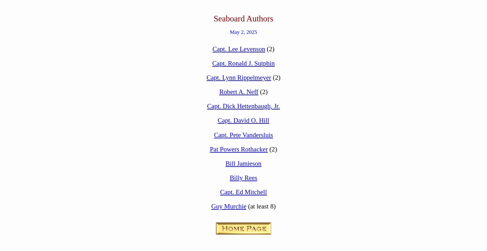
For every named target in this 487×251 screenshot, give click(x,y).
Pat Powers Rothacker (239, 149)
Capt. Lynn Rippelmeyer (239, 77)
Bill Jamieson (243, 163)
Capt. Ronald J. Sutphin (243, 63)
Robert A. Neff (238, 92)
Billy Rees (243, 178)
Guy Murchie (228, 206)
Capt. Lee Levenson (238, 49)
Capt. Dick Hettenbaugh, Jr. (243, 106)
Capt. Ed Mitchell (243, 192)
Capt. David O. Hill (243, 120)
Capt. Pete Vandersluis (243, 135)
